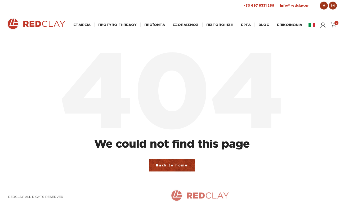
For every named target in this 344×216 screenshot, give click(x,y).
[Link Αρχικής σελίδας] (36, 28)
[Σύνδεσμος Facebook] (324, 6)
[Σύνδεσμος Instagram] (333, 6)
